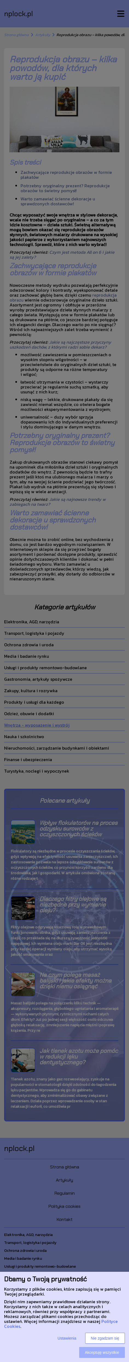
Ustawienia (67, 1338)
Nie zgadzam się (105, 1338)
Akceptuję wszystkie (102, 1352)
